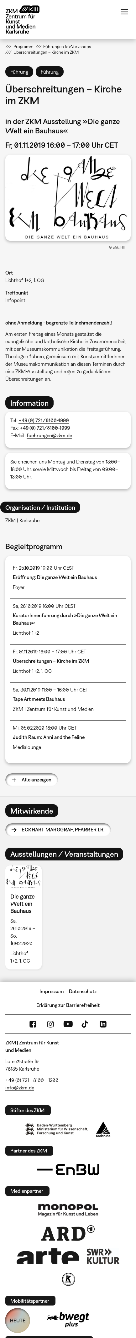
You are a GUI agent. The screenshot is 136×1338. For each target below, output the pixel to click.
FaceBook (33, 1024)
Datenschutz (83, 991)
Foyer (18, 587)
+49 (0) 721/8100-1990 (43, 420)
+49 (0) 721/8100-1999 (45, 428)
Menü (124, 12)
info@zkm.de (19, 1087)
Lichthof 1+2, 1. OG (24, 280)
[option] (26, 917)
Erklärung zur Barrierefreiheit (68, 1005)
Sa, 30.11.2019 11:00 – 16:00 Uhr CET (50, 689)
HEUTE (17, 1320)
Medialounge (27, 747)
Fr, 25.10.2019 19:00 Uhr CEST (43, 568)
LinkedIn (103, 1024)
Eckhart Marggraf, (63, 829)
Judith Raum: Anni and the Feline (49, 737)
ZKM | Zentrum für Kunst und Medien (53, 709)
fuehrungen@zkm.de (49, 435)
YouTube (68, 1024)
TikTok (85, 1024)
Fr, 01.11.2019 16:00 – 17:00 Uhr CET (49, 651)
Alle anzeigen (36, 779)
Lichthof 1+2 (26, 633)
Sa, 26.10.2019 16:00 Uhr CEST (44, 606)
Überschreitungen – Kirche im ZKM (51, 661)
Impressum (51, 991)
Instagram (50, 1024)
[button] (67, 198)
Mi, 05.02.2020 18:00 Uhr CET (45, 728)
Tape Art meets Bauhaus (39, 699)
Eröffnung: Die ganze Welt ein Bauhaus (55, 577)
